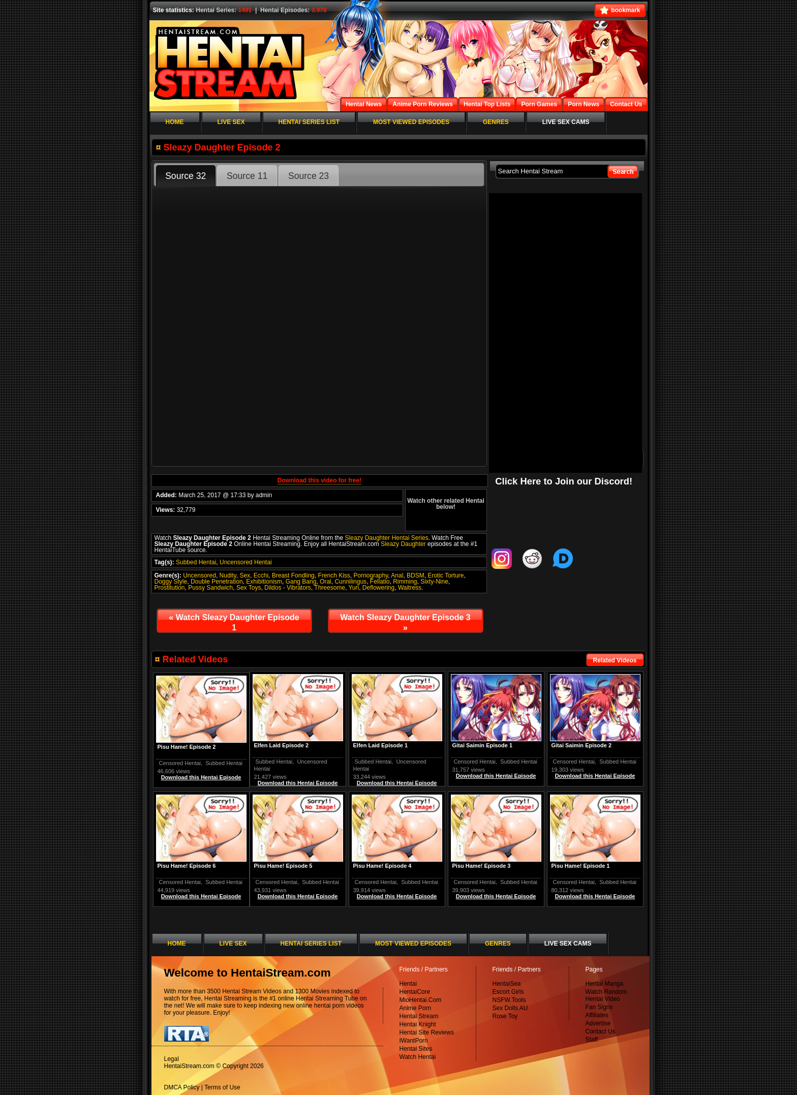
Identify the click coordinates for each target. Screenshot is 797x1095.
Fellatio (380, 581)
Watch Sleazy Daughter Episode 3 (405, 622)
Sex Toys (248, 587)
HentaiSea (507, 983)
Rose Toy (505, 1016)
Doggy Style (171, 581)
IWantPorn (414, 1040)
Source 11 (247, 176)
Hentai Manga (605, 983)
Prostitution (170, 587)
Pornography (371, 575)
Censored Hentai (574, 761)
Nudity (228, 575)
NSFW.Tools (509, 999)
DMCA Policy (182, 1087)
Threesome (329, 587)
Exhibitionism (264, 581)
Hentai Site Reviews (427, 1032)
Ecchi (261, 575)
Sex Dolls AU (510, 1008)
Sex (244, 575)
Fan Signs (599, 1007)
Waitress (409, 587)
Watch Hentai (418, 1056)
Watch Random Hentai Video (606, 995)
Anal (397, 575)
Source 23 (308, 176)
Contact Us (601, 1031)
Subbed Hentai (196, 562)
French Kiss (334, 575)
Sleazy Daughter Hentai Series (386, 537)
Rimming (405, 581)
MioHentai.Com (421, 999)
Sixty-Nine (434, 581)
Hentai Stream (419, 1016)
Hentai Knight (418, 1024)
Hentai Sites (416, 1048)
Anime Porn (416, 1008)
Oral (325, 581)
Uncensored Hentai (246, 562)
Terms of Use (222, 1087)
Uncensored (199, 575)
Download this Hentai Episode (595, 776)
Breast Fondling (293, 575)
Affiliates (597, 1015)
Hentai (408, 983)
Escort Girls (508, 991)
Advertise (598, 1023)
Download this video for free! (319, 480)
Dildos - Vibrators (287, 587)
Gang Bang (301, 581)
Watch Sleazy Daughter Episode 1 (234, 622)
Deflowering (378, 587)
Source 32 (185, 176)
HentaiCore (415, 991)
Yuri (353, 587)
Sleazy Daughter (403, 544)
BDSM (415, 575)
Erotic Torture (445, 575)
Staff (592, 1039)
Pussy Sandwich (210, 587)
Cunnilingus (350, 581)
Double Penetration (217, 581)
